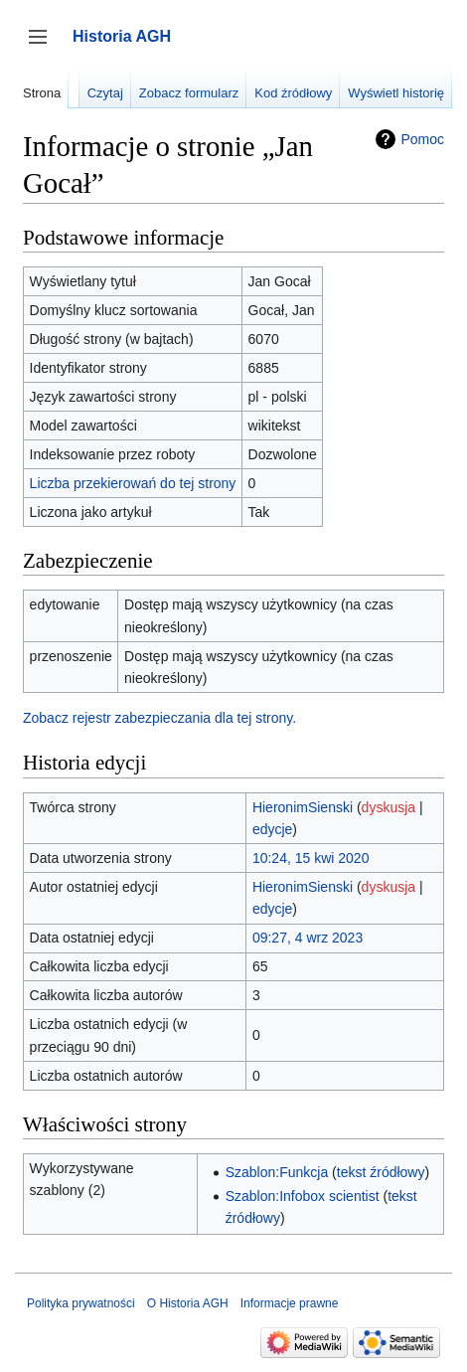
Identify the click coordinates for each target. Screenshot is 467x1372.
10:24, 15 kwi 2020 (311, 858)
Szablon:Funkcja (277, 1172)
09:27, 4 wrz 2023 (307, 937)
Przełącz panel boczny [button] (44, 46)
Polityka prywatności (81, 1303)
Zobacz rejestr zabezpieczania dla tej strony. (159, 718)
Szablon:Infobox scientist (303, 1196)
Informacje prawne (289, 1303)
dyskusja (388, 807)
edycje (272, 829)
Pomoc (422, 139)
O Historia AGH (188, 1303)
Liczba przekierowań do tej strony (133, 483)
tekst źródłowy (381, 1172)
